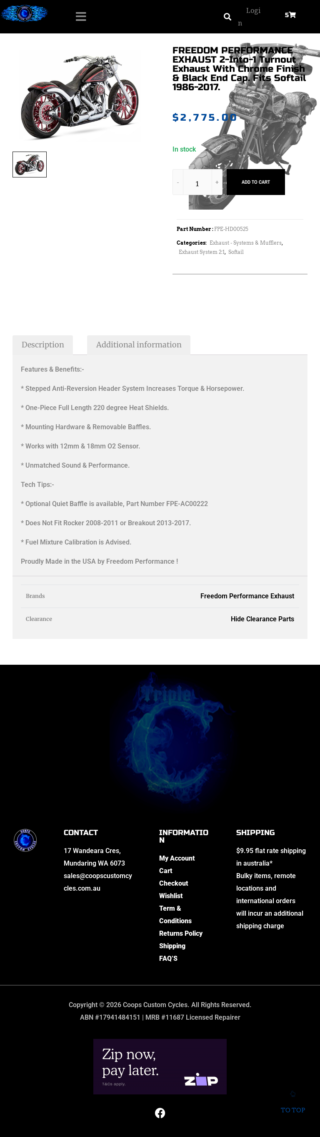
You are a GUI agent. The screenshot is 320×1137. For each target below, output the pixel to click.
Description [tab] (43, 344)
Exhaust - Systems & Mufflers (246, 243)
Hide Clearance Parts (262, 619)
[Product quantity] (197, 183)
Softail (236, 252)
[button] (227, 17)
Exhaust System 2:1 (202, 252)
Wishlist (171, 896)
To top (293, 1104)
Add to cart (256, 182)
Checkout (173, 883)
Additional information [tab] (139, 344)
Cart (165, 871)
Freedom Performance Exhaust (247, 596)
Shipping (172, 946)
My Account (177, 858)
